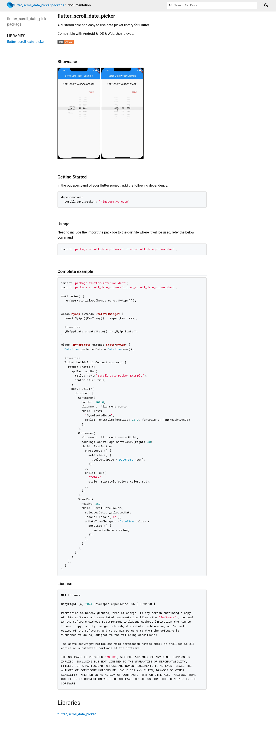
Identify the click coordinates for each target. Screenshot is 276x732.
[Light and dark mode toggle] (266, 5)
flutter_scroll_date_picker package (38, 5)
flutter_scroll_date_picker (77, 714)
